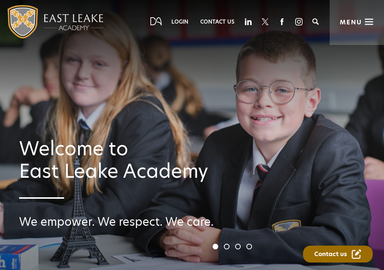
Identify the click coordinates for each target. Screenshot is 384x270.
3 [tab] (239, 247)
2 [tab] (227, 247)
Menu (351, 22)
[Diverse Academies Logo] (40, 22)
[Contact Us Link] (338, 254)
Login (179, 22)
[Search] (315, 21)
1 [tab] (216, 247)
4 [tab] (250, 247)
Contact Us (217, 22)
